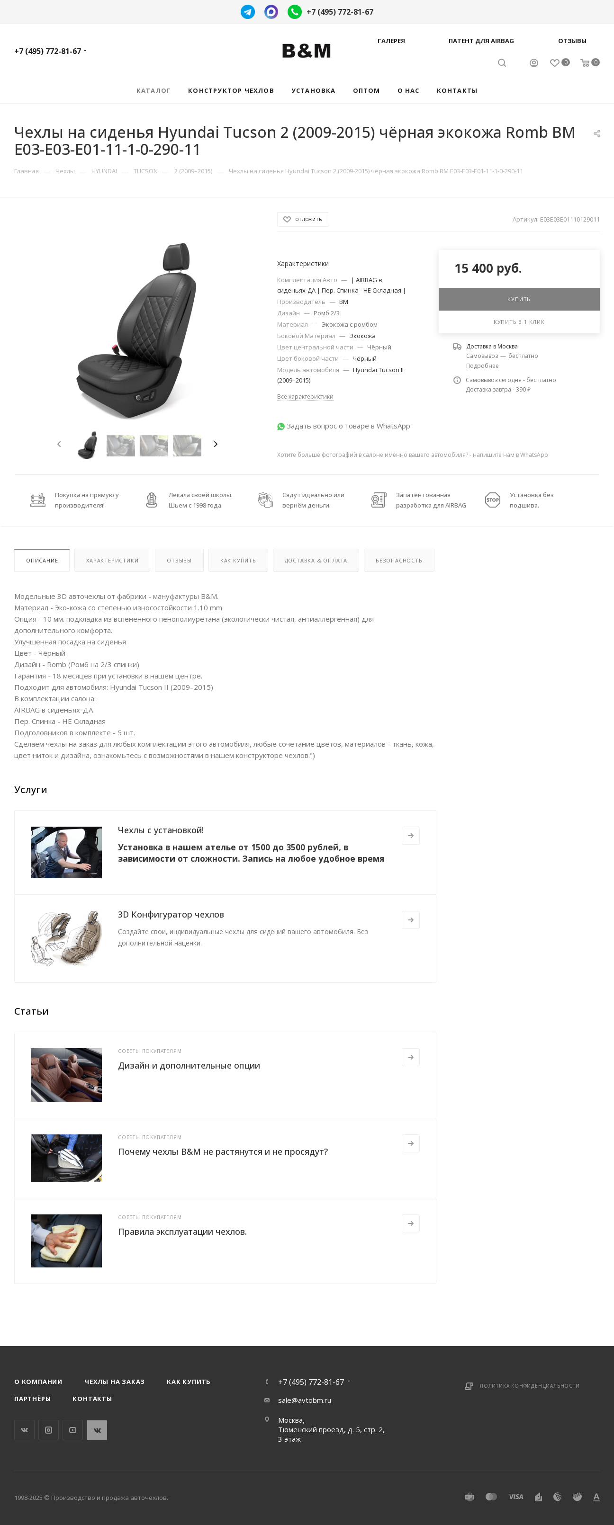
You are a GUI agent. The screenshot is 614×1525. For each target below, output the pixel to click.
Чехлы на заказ (114, 1381)
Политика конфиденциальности (530, 1385)
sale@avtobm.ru (304, 1400)
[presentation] (57, 444)
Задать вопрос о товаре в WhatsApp (348, 425)
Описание (42, 560)
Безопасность (399, 560)
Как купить (238, 560)
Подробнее (482, 366)
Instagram (48, 1430)
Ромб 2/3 (327, 313)
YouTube (73, 1430)
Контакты (92, 1398)
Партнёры (32, 1398)
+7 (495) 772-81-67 (340, 12)
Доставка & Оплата (316, 560)
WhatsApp (97, 1430)
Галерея (391, 40)
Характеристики (112, 560)
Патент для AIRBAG (481, 40)
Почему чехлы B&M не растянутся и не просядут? (223, 1151)
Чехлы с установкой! (161, 830)
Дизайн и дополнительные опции (189, 1065)
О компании (38, 1381)
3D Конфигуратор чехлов (171, 914)
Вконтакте (24, 1430)
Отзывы (572, 40)
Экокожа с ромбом (350, 324)
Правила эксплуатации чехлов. (182, 1231)
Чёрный (379, 347)
